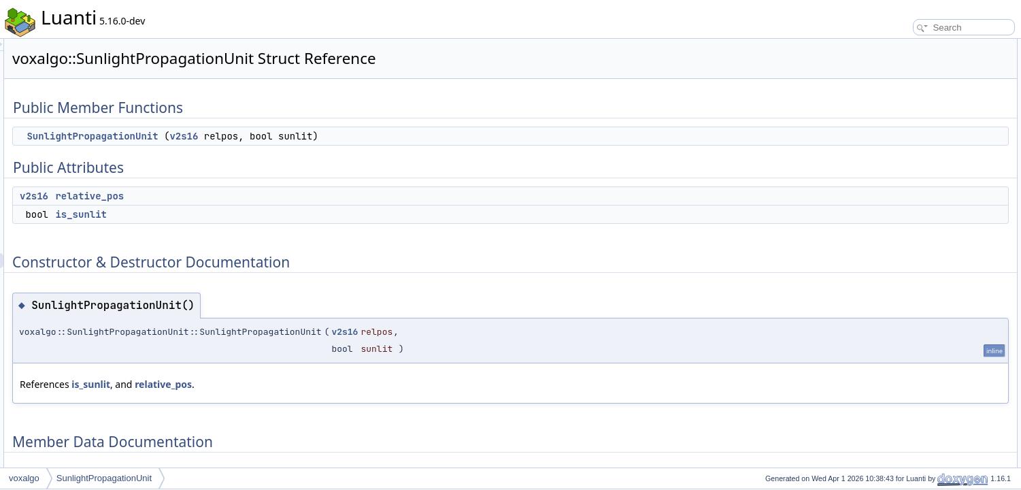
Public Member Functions (915, 46)
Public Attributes (898, 76)
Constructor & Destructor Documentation (942, 121)
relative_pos (259, 196)
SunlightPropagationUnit (262, 136)
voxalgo (24, 478)
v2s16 (353, 136)
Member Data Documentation (922, 151)
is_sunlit (251, 214)
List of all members (903, 196)
